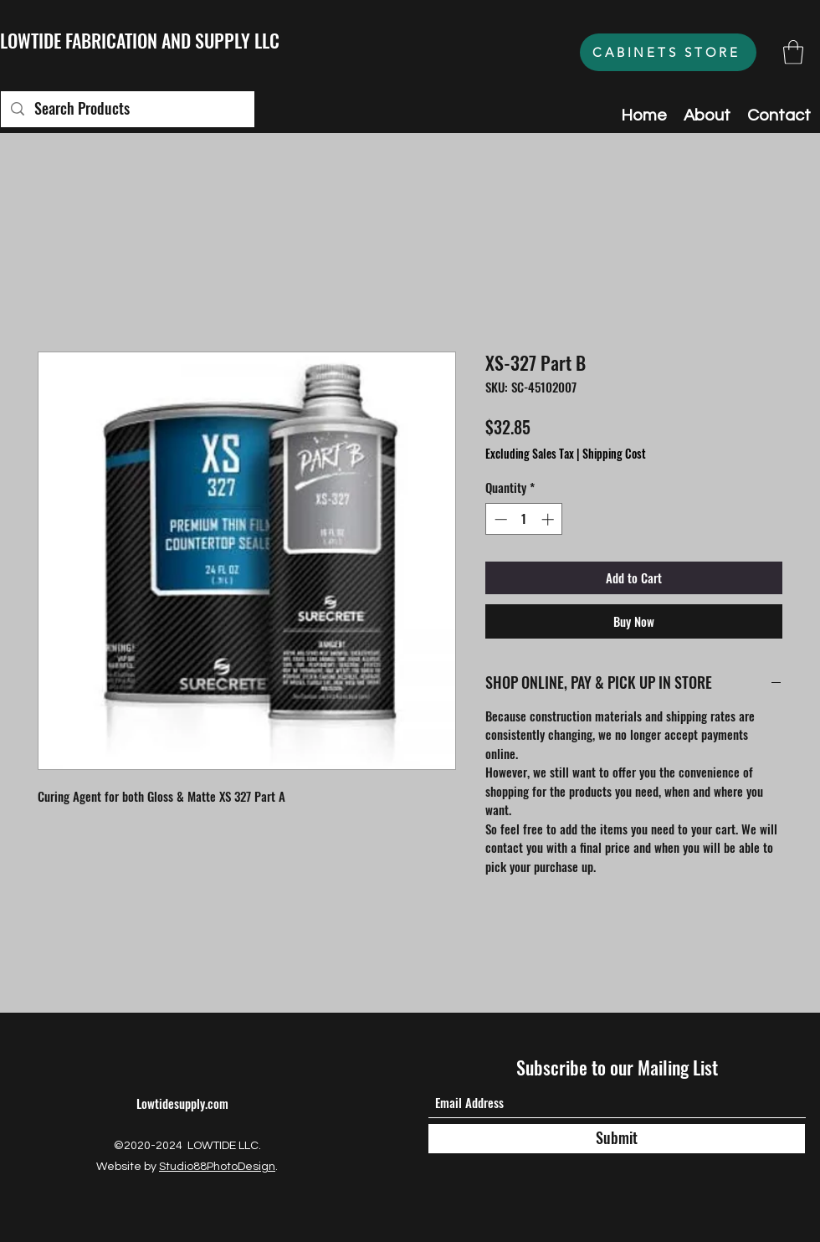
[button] (793, 52)
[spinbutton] (524, 519)
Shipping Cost (614, 453)
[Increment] (549, 519)
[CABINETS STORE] (668, 52)
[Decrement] (499, 519)
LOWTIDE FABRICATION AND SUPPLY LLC (139, 40)
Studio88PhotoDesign (217, 1167)
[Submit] (616, 1138)
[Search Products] (126, 109)
